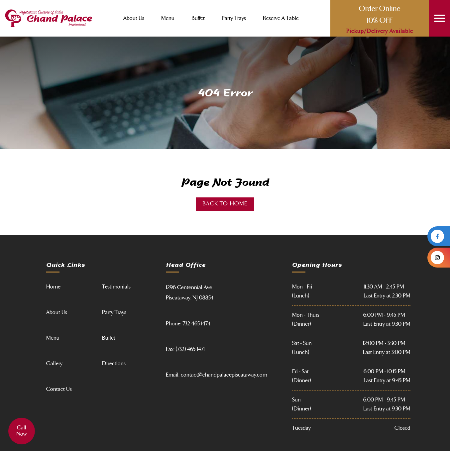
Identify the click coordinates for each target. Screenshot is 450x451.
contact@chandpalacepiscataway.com (224, 375)
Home (53, 287)
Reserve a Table (281, 18)
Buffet (198, 18)
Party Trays (234, 18)
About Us (133, 18)
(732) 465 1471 (190, 349)
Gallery (54, 364)
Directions (114, 364)
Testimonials (116, 287)
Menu (167, 18)
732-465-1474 (197, 324)
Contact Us (59, 389)
